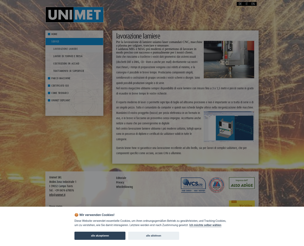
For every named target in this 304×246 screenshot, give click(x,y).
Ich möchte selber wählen (205, 225)
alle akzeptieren (100, 235)
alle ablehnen (153, 235)
